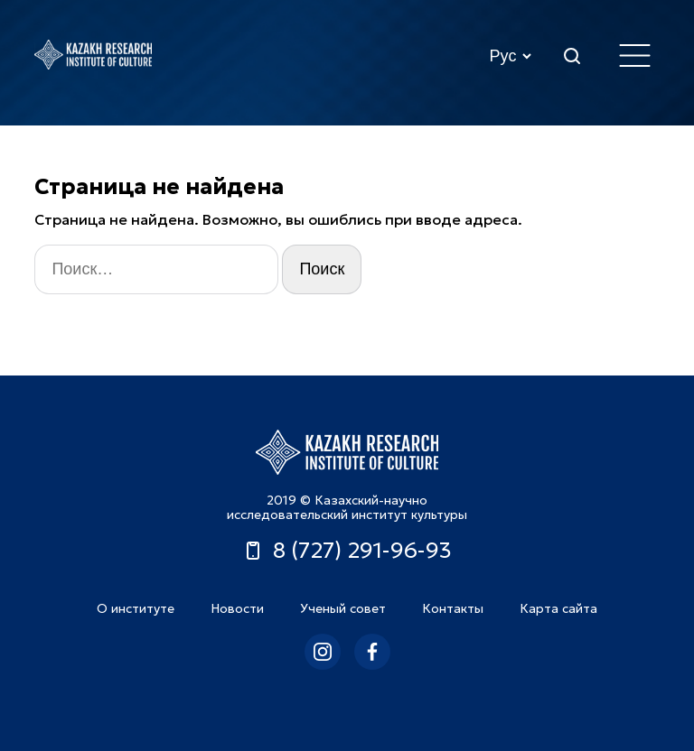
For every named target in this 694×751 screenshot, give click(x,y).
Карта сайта (558, 608)
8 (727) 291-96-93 (347, 550)
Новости (237, 608)
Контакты (452, 608)
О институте (135, 608)
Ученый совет (343, 608)
